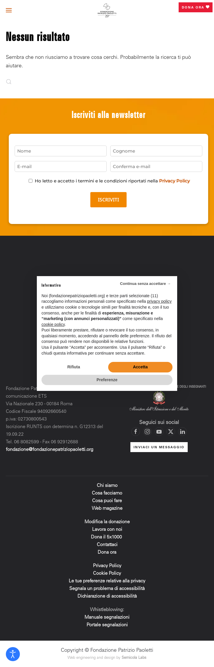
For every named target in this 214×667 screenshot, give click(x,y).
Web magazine (107, 508)
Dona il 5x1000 (107, 537)
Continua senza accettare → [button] (145, 283)
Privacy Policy (174, 181)
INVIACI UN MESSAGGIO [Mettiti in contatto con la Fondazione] (159, 447)
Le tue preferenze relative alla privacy (107, 581)
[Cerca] (20, 82)
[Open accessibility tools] (13, 654)
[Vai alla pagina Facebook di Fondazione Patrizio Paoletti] (135, 431)
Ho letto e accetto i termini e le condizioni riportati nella (112, 181)
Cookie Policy (107, 573)
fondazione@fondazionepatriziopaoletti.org (49, 449)
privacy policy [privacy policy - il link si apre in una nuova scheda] (159, 301)
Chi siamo (107, 485)
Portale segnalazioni (107, 625)
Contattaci (107, 545)
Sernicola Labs (134, 658)
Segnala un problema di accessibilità (107, 588)
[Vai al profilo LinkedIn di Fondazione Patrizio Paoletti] (182, 431)
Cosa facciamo (107, 493)
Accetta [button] (140, 367)
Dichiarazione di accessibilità (107, 596)
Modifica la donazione (107, 522)
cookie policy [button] (53, 324)
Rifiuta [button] (73, 367)
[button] (9, 10)
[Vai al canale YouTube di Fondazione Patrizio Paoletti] (159, 431)
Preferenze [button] (107, 379)
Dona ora (195, 7)
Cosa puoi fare (107, 501)
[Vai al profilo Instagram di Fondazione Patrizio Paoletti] (147, 431)
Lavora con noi (107, 529)
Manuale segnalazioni (107, 617)
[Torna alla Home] (107, 10)
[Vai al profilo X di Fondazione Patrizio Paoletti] (170, 431)
